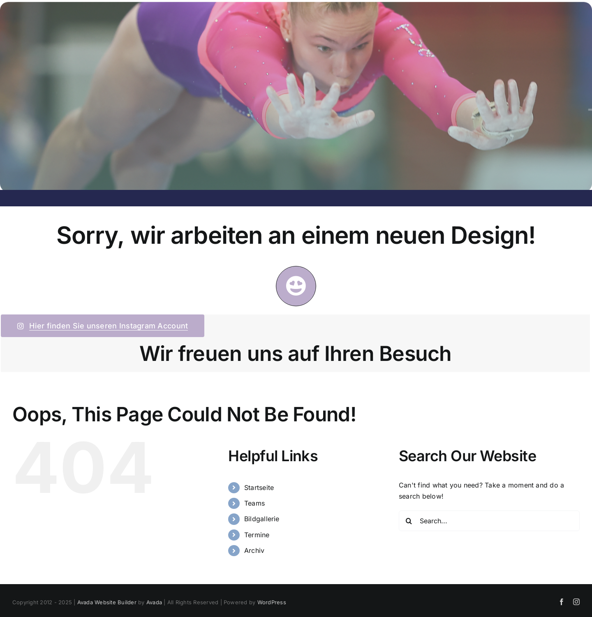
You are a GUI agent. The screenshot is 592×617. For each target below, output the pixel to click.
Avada (154, 602)
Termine (257, 535)
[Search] (409, 521)
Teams (254, 503)
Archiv (254, 550)
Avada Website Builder (106, 602)
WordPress (271, 602)
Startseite (259, 487)
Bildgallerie (262, 519)
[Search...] (489, 521)
